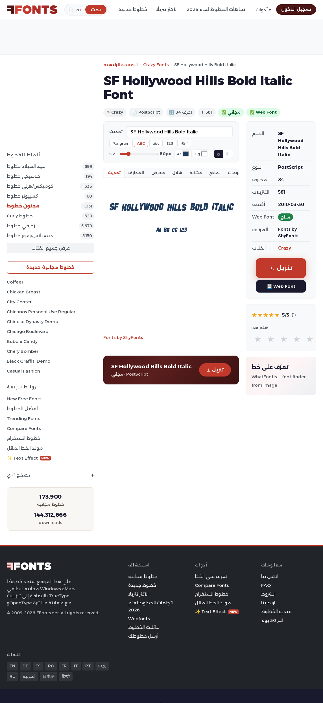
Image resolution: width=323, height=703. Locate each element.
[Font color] (185, 153)
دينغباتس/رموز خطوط (30, 235)
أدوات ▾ (263, 9)
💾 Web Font (281, 286)
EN (12, 666)
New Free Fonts (24, 398)
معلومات (237, 172)
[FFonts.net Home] (32, 9)
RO (51, 666)
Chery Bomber (22, 351)
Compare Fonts (24, 428)
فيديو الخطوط (276, 611)
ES (38, 666)
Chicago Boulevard (28, 331)
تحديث (114, 172)
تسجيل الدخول (296, 9)
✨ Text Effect (29, 458)
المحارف (136, 172)
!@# (184, 143)
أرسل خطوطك (143, 636)
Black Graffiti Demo (28, 361)
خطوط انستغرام (23, 438)
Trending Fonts (23, 418)
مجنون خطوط (23, 206)
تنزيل (215, 370)
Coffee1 (15, 282)
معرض (158, 172)
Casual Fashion (23, 371)
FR (64, 666)
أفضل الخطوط (22, 408)
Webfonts (139, 618)
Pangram (121, 143)
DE (25, 666)
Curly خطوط (20, 216)
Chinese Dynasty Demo (32, 321)
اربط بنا (268, 602)
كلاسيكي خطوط (23, 176)
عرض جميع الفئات (50, 248)
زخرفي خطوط (21, 225)
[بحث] (95, 9)
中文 (102, 666)
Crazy (284, 248)
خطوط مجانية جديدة (50, 267)
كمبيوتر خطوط (22, 196)
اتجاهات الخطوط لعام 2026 (216, 9)
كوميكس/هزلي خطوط (30, 186)
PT (88, 666)
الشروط (268, 594)
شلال (177, 172)
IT (76, 666)
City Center (19, 301)
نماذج (215, 172)
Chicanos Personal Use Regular (41, 311)
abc (156, 143)
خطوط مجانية (143, 576)
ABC (141, 143)
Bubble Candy (22, 341)
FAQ (266, 585)
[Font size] (138, 154)
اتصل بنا (269, 576)
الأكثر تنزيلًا (167, 9)
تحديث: (116, 131)
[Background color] (204, 153)
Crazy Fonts (156, 64)
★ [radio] (257, 339)
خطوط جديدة (132, 9)
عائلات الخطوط (143, 627)
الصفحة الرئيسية (120, 64)
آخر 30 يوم (272, 620)
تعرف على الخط (211, 576)
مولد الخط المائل (25, 448)
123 (170, 143)
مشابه (195, 172)
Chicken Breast (23, 292)
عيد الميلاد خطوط (26, 166)
